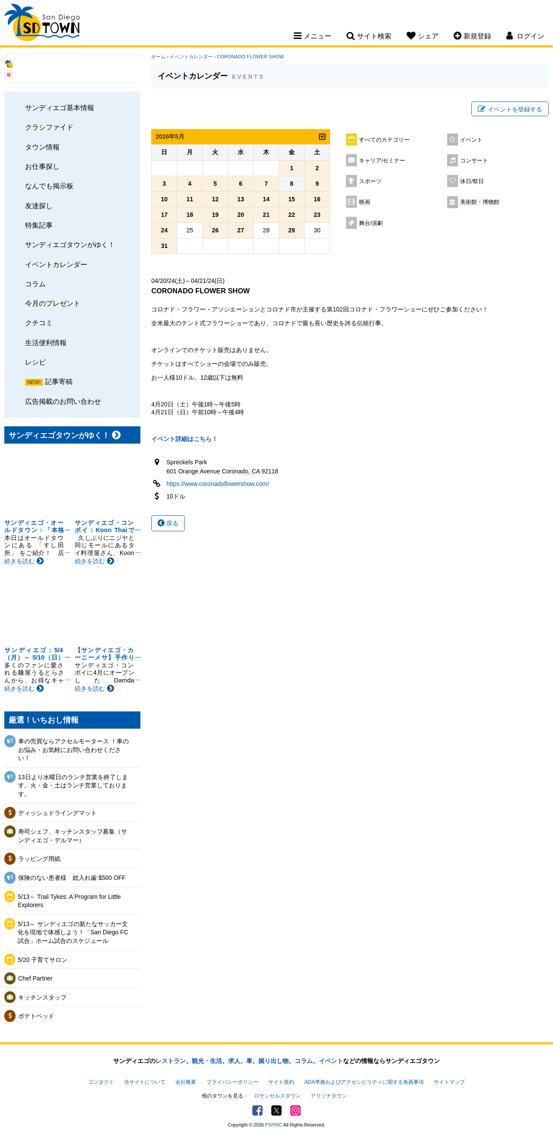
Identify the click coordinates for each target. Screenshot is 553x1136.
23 (317, 214)
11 (189, 199)
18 (189, 214)
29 (291, 230)
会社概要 (185, 1082)
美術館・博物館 (479, 202)
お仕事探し (42, 166)
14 (266, 199)
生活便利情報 (46, 342)
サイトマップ (449, 1082)
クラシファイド (49, 127)
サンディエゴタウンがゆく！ (70, 244)
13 (240, 199)
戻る (168, 523)
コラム (35, 284)
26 (215, 230)
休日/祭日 (472, 181)
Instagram (295, 1110)
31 (164, 245)
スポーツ (370, 181)
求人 (234, 1060)
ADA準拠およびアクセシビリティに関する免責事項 (363, 1082)
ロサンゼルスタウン (277, 1096)
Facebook (257, 1110)
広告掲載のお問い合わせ (63, 401)
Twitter (276, 1110)
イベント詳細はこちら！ (184, 438)
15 (291, 199)
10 (164, 199)
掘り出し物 (273, 1060)
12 (215, 199)
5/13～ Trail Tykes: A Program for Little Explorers (69, 901)
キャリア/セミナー (382, 161)
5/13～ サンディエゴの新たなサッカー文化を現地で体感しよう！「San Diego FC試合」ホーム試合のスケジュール (73, 932)
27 (240, 230)
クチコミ (39, 323)
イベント (471, 140)
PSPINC (274, 1124)
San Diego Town (42, 23)
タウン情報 (42, 147)
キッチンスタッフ (42, 997)
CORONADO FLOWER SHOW (250, 56)
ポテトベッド (36, 1015)
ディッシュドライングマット (57, 812)
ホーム (158, 56)
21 (266, 214)
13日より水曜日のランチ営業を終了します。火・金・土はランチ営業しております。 (73, 785)
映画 (364, 202)
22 (291, 214)
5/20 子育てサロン (42, 959)
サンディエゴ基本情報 (59, 107)
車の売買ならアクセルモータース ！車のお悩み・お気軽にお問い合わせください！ (73, 750)
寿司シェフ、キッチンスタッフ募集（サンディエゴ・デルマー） (72, 836)
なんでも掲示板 (49, 186)
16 (317, 199)
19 (215, 214)
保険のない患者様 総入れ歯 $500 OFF (72, 877)
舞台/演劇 (371, 223)
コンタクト (101, 1082)
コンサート (474, 161)
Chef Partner (35, 978)
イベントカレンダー (56, 264)
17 (164, 214)
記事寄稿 (59, 381)
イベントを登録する (510, 109)
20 (240, 214)
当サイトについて (144, 1082)
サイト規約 (281, 1082)
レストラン (171, 1060)
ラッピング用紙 (39, 858)
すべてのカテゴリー (384, 140)
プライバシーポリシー (232, 1082)
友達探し (39, 205)
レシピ (35, 362)
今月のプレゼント (52, 303)
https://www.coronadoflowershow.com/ (217, 483)
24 (164, 230)
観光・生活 (207, 1060)
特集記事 (39, 225)
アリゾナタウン (329, 1096)
